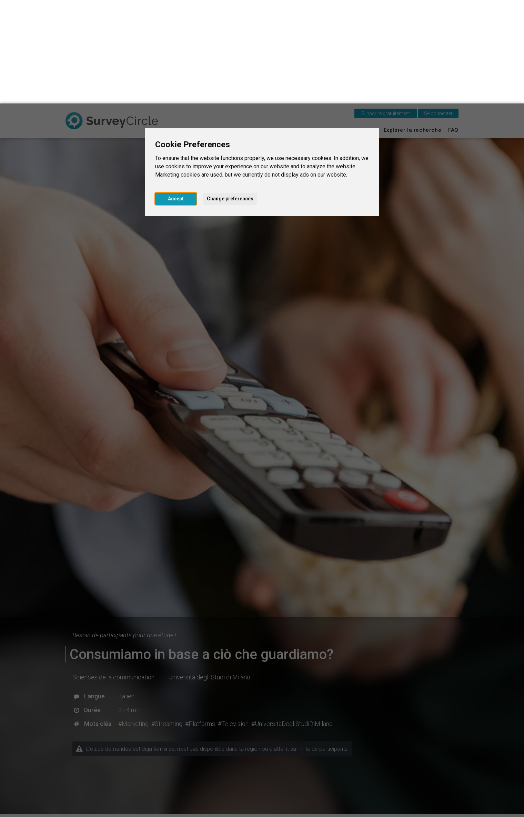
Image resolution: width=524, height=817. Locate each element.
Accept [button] (176, 95)
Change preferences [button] (230, 95)
